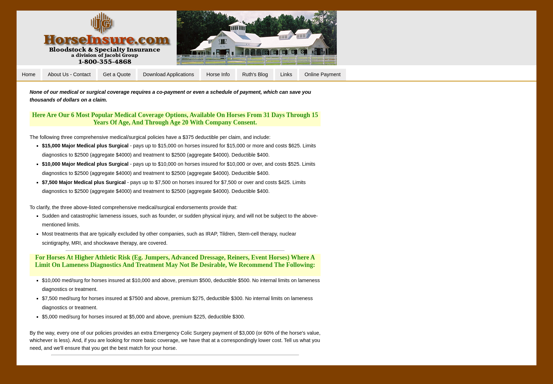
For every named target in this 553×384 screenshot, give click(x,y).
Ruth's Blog (255, 74)
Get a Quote (116, 74)
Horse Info (218, 74)
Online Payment (322, 74)
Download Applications (168, 74)
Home (28, 74)
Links (286, 74)
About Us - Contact (69, 74)
